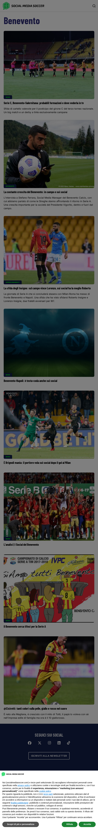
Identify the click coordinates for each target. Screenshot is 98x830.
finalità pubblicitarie (19, 803)
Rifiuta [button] (69, 824)
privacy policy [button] (24, 785)
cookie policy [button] (45, 791)
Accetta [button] (87, 824)
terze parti (48, 794)
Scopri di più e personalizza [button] (20, 824)
